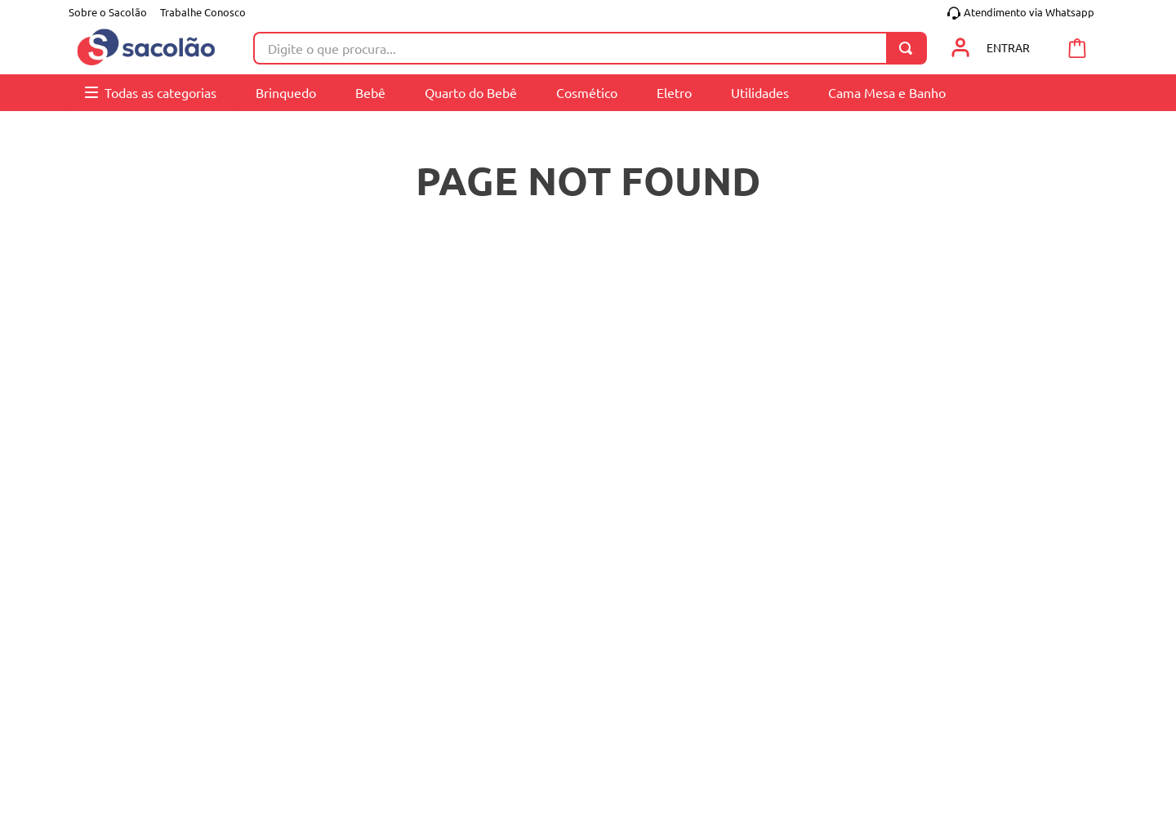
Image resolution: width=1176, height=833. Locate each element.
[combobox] (590, 48)
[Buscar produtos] (909, 48)
